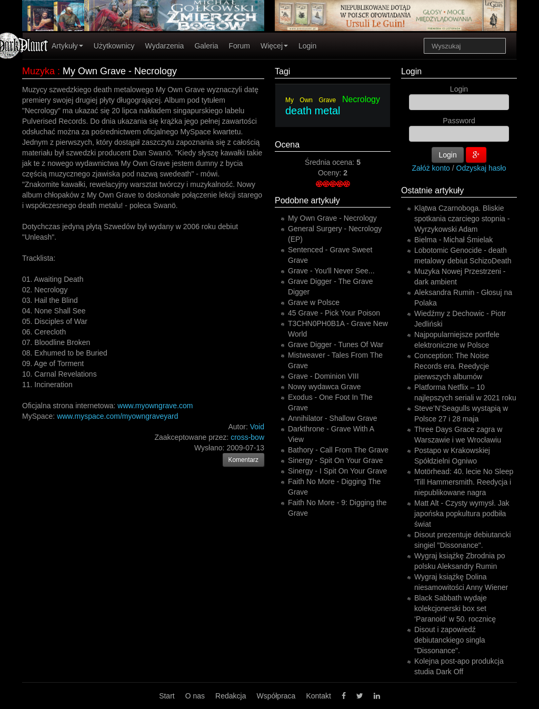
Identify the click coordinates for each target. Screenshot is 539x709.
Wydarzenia (164, 46)
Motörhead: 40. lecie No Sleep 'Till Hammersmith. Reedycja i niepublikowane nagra (463, 482)
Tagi (282, 71)
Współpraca (275, 696)
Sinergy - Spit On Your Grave (335, 460)
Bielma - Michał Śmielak (453, 239)
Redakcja (230, 696)
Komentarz (243, 460)
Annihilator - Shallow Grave (332, 418)
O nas (195, 696)
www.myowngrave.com (155, 405)
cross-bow (247, 437)
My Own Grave (310, 100)
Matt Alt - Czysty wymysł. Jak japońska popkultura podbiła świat (461, 513)
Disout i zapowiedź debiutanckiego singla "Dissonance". (449, 640)
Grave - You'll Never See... (331, 271)
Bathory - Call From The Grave (338, 450)
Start (167, 696)
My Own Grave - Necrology (332, 218)
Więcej (274, 46)
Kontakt (318, 696)
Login (307, 46)
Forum (239, 46)
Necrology (361, 99)
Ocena (287, 144)
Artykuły (67, 46)
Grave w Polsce (314, 302)
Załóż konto (431, 168)
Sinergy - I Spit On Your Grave (337, 471)
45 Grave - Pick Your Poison (334, 313)
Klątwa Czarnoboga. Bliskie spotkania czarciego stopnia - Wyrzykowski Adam (462, 218)
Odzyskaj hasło (481, 168)
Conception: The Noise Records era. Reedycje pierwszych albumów (451, 366)
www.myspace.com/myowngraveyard (117, 416)
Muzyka (38, 71)
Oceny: (330, 173)
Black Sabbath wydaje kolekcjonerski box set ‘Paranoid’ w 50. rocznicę (455, 608)
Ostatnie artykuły (432, 190)
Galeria (206, 46)
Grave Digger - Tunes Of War (336, 344)
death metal (313, 110)
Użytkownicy (114, 46)
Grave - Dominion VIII (323, 376)
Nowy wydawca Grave (324, 386)
